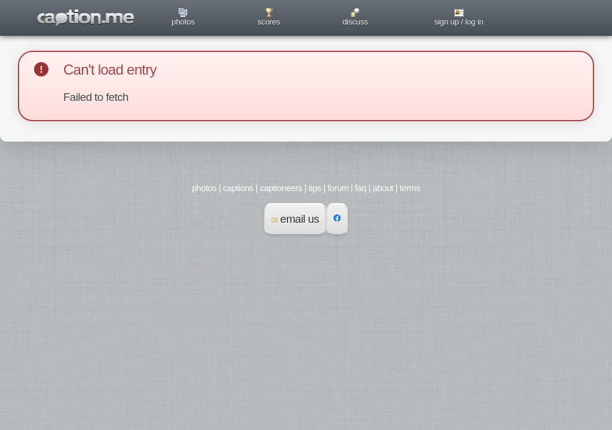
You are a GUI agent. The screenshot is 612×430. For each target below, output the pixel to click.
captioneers (281, 188)
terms (410, 188)
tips (314, 188)
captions (238, 188)
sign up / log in (458, 21)
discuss (355, 21)
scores (269, 21)
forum (338, 188)
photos (183, 21)
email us (295, 219)
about (383, 188)
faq (360, 188)
